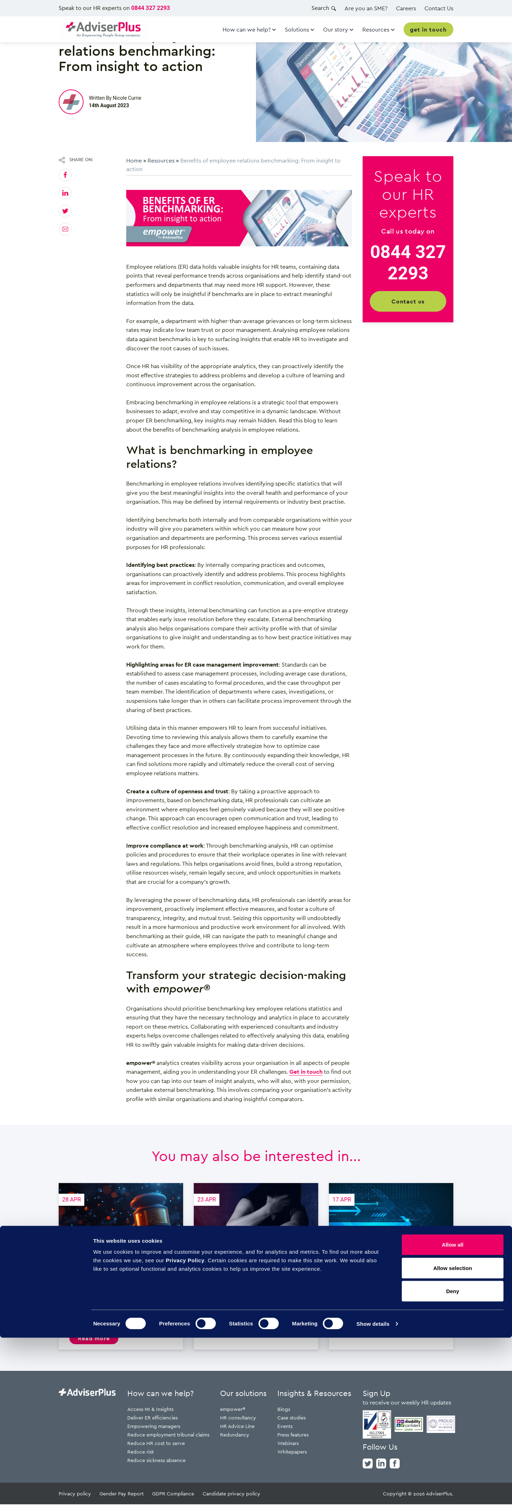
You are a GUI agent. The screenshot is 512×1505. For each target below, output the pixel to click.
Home (134, 160)
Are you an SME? (366, 8)
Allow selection (452, 1435)
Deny (452, 1458)
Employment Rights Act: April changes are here (391, 1266)
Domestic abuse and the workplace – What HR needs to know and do (256, 1266)
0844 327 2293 (150, 8)
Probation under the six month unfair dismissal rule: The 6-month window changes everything (121, 1266)
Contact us (408, 301)
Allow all (453, 1412)
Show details (373, 1491)
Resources (161, 160)
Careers (406, 8)
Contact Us (439, 8)
